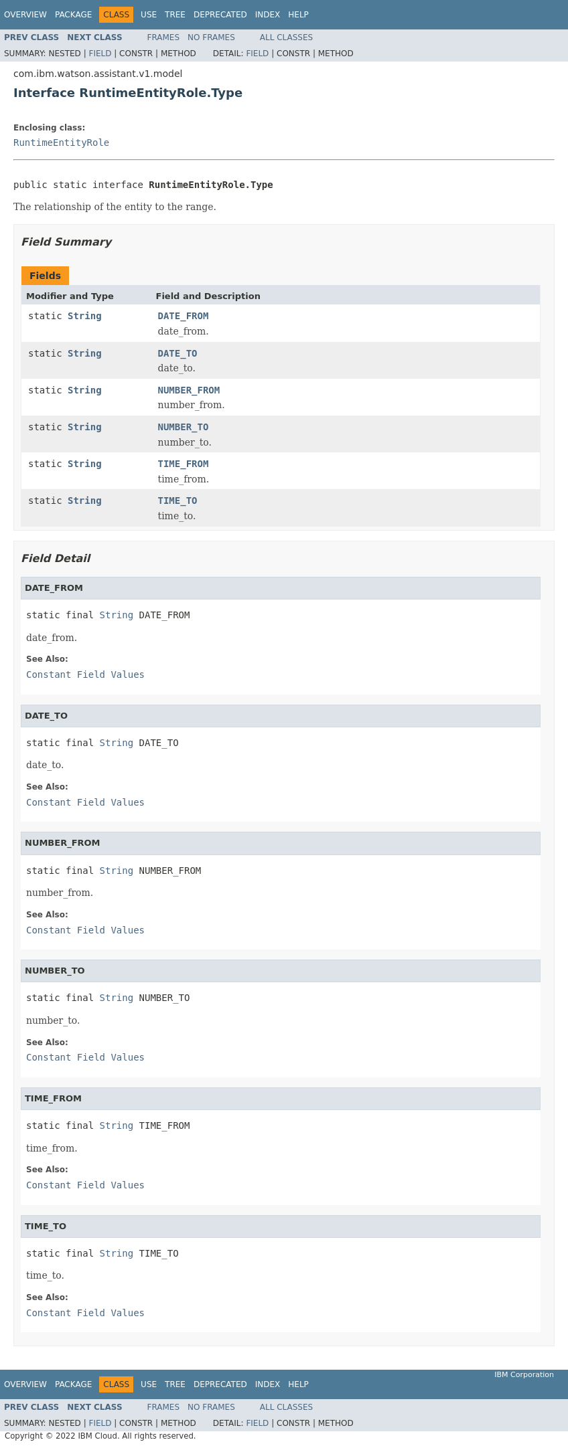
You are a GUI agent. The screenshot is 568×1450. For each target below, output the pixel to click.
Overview (25, 14)
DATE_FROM (183, 315)
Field (99, 53)
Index (268, 14)
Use (149, 14)
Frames (163, 37)
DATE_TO (178, 353)
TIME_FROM (183, 463)
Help (298, 14)
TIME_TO (178, 500)
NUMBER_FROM (189, 390)
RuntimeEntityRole (61, 142)
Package (73, 14)
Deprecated (220, 14)
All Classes (286, 37)
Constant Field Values (85, 674)
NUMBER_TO (183, 427)
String (85, 315)
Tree (175, 14)
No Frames (211, 37)
